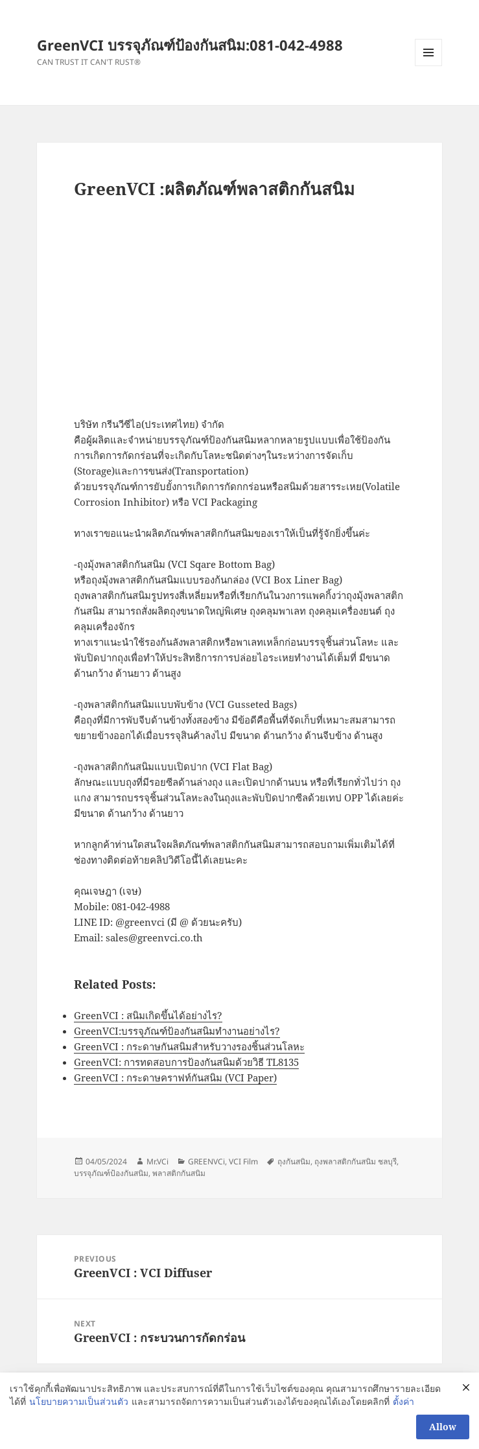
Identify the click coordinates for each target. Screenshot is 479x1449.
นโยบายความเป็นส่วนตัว (78, 1401)
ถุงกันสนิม (293, 1161)
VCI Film (243, 1161)
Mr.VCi (157, 1161)
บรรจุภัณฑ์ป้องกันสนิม (111, 1173)
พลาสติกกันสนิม (178, 1173)
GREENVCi (206, 1161)
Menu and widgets (428, 65)
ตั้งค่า (403, 1401)
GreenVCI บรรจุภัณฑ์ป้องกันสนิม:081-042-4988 (190, 44)
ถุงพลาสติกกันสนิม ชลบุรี (355, 1161)
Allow (442, 1426)
